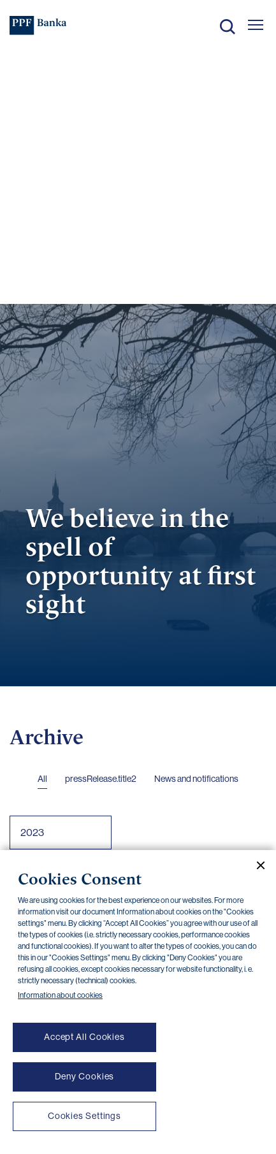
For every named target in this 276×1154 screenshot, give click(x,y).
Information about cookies (60, 995)
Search (227, 26)
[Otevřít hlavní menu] (255, 25)
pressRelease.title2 (100, 779)
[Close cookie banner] (256, 865)
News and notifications (196, 779)
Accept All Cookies (84, 1037)
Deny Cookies (85, 1076)
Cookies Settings (84, 1116)
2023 (32, 832)
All (42, 779)
